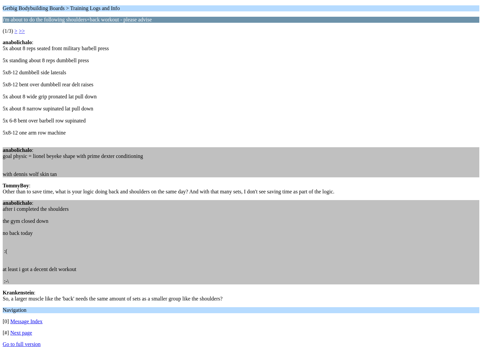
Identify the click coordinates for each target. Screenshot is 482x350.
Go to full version (22, 344)
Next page (21, 333)
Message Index (26, 321)
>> (22, 31)
